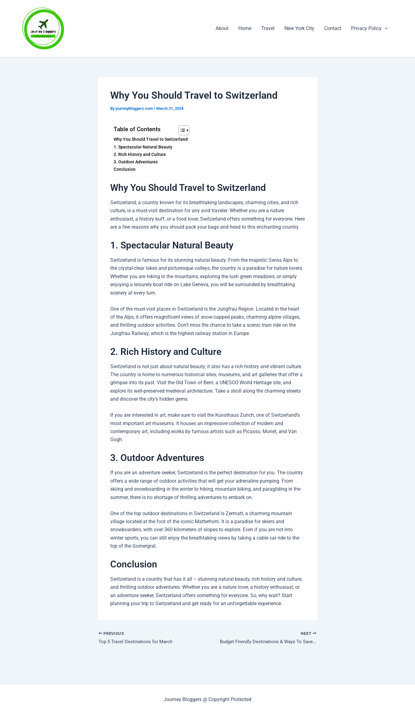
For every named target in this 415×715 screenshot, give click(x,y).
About (222, 28)
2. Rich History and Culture (140, 154)
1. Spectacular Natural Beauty (143, 147)
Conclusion (125, 169)
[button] (385, 28)
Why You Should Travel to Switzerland (150, 139)
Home (244, 28)
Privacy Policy (369, 28)
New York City (299, 28)
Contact (332, 28)
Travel (268, 28)
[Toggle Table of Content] (180, 130)
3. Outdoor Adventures (136, 162)
